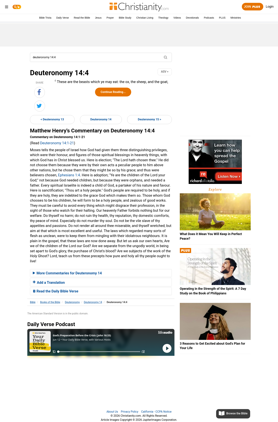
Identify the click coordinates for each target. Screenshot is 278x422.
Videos (177, 17)
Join (252, 7)
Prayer (110, 17)
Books (50, 302)
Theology (163, 17)
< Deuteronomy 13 (52, 119)
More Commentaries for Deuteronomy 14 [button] (67, 273)
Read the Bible (82, 17)
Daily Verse (62, 17)
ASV (164, 71)
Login (270, 6)
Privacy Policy (129, 411)
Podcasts (209, 17)
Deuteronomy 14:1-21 (57, 143)
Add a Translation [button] (49, 282)
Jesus (98, 17)
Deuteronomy (72, 302)
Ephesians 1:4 (69, 175)
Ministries (235, 17)
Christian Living (144, 17)
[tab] (101, 273)
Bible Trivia (45, 17)
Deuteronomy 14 (101, 119)
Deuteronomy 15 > (149, 119)
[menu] (6, 7)
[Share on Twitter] (39, 106)
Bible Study (125, 17)
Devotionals (192, 17)
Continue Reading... (113, 92)
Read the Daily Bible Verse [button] (55, 291)
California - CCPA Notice (156, 411)
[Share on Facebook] (39, 92)
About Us (112, 411)
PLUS (222, 17)
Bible (32, 302)
